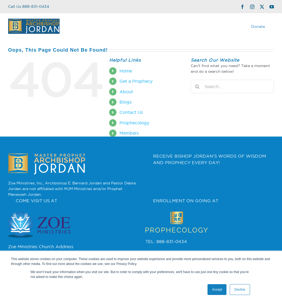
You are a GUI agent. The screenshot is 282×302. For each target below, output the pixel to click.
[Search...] (232, 86)
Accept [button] (217, 289)
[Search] (197, 86)
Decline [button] (239, 289)
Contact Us (131, 112)
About (126, 91)
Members (129, 133)
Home (125, 70)
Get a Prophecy (136, 81)
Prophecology (134, 122)
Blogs (125, 101)
